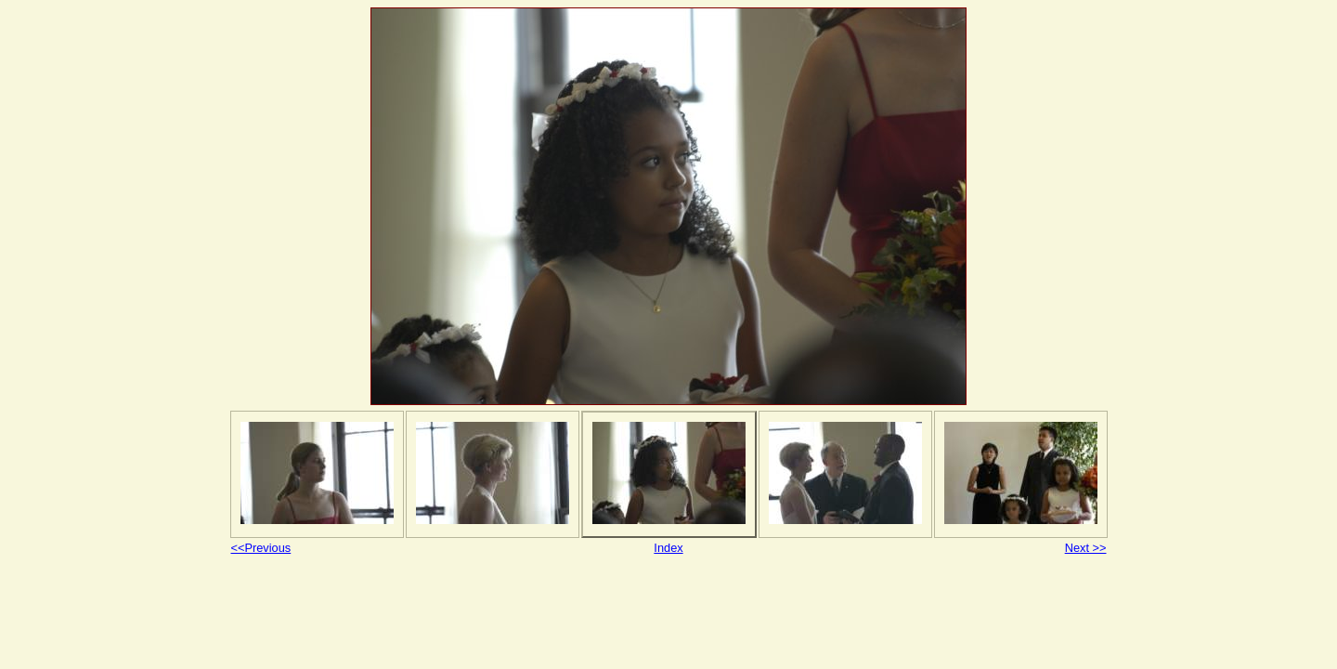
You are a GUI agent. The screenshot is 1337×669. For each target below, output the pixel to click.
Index (668, 548)
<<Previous (261, 548)
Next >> (1086, 548)
